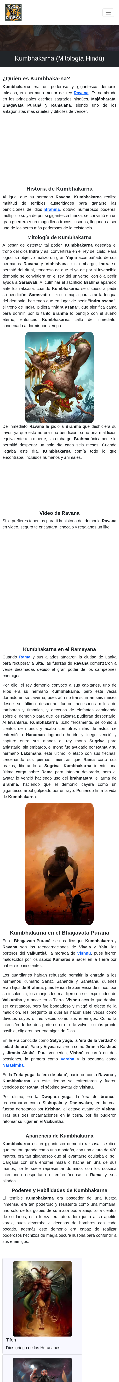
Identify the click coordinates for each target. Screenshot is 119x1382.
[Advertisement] (59, 152)
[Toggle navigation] (108, 12)
